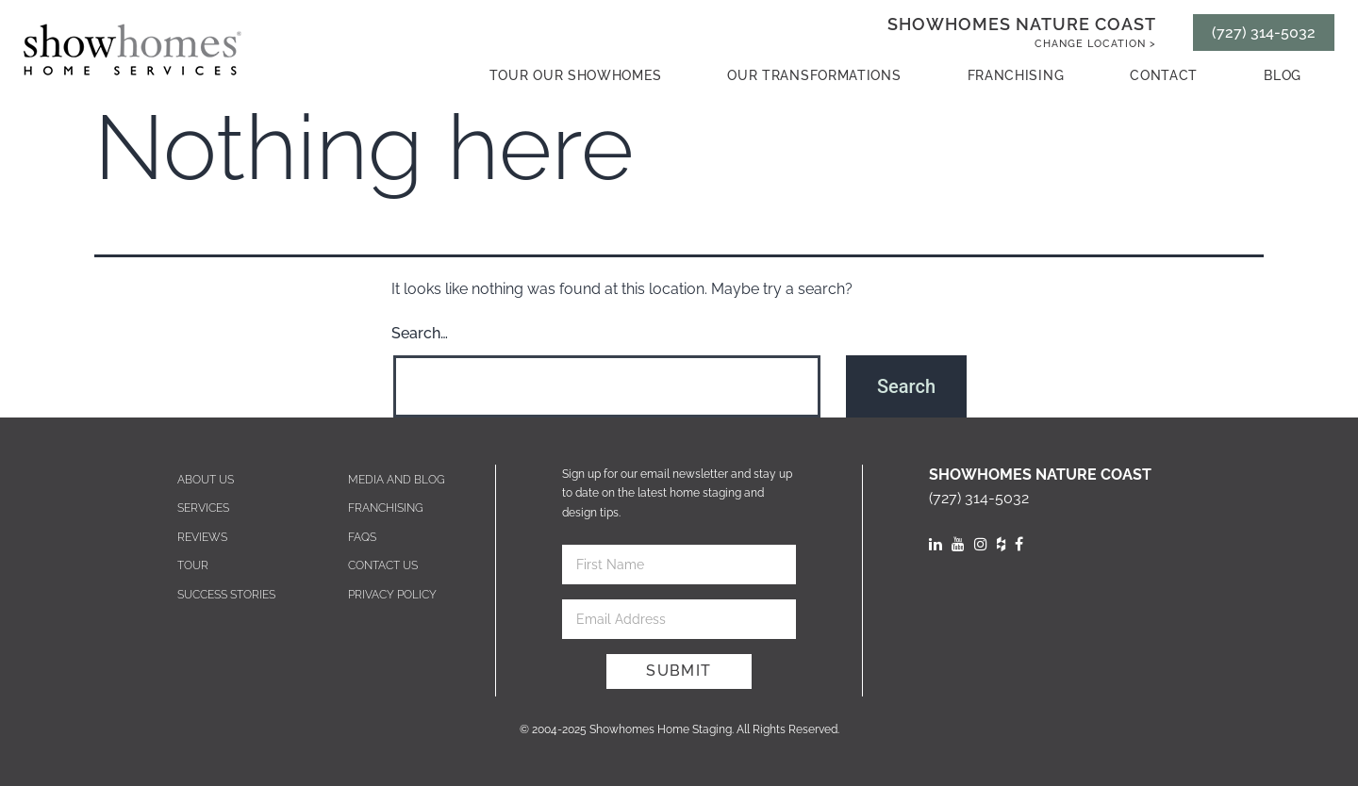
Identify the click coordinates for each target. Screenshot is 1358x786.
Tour (192, 565)
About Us (205, 479)
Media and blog (396, 479)
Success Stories (226, 594)
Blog (1282, 75)
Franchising (1016, 75)
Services (203, 508)
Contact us (383, 565)
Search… (419, 333)
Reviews (202, 537)
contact (1164, 75)
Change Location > (1095, 44)
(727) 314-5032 (1264, 32)
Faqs (362, 537)
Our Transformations (814, 75)
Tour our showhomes (575, 75)
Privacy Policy (392, 594)
